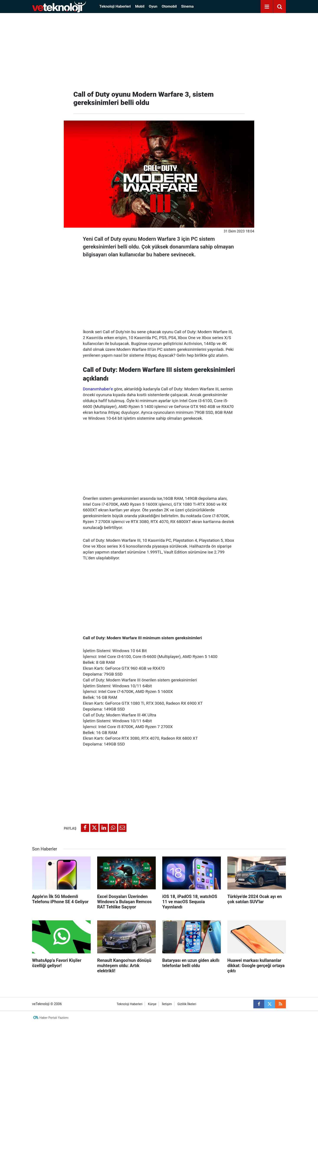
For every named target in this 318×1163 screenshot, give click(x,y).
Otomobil (169, 6)
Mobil (139, 6)
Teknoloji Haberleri (115, 6)
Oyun (153, 6)
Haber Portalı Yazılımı (54, 1017)
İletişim (167, 1004)
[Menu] (267, 7)
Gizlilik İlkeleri (186, 1004)
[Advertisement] (159, 50)
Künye (152, 1004)
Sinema (187, 6)
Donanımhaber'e (98, 388)
